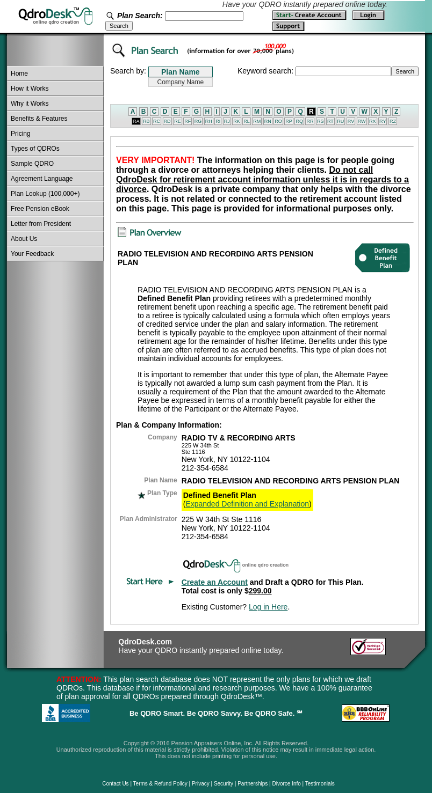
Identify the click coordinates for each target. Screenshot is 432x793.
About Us (24, 239)
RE (177, 121)
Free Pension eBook (40, 208)
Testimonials (320, 784)
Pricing (21, 133)
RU (340, 121)
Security (223, 784)
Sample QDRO (32, 163)
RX (372, 121)
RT (330, 121)
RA (136, 121)
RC (156, 121)
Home (19, 73)
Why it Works (29, 103)
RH (208, 121)
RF (187, 121)
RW (362, 121)
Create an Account (215, 582)
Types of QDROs (35, 148)
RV (351, 121)
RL (246, 121)
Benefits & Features (39, 118)
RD (167, 121)
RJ (227, 121)
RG (198, 121)
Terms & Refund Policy (160, 784)
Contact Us (115, 784)
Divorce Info (286, 784)
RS (320, 121)
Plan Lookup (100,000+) (45, 193)
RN (267, 121)
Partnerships (252, 784)
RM (257, 121)
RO (278, 121)
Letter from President (41, 223)
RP (288, 121)
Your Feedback (32, 254)
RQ (299, 121)
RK (236, 121)
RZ (393, 121)
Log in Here (268, 607)
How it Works (29, 88)
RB (146, 121)
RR (309, 121)
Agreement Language (42, 178)
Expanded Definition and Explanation (247, 504)
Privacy (201, 784)
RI (217, 121)
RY (382, 121)
